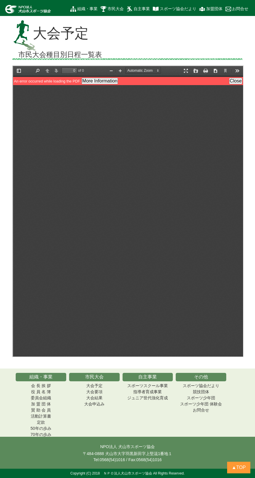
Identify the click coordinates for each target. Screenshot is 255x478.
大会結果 (94, 398)
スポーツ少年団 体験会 (201, 404)
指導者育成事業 (147, 391)
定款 (41, 422)
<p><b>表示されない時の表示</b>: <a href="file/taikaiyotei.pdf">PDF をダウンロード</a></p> (128, 211)
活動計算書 (41, 416)
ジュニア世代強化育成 (147, 398)
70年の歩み (40, 434)
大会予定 (94, 385)
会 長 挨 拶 (41, 385)
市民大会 (112, 9)
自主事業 (138, 9)
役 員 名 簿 (41, 391)
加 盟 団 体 (41, 404)
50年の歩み (40, 428)
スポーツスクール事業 (147, 385)
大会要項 (94, 391)
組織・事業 (84, 9)
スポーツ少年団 (201, 398)
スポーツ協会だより (174, 9)
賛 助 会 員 (41, 410)
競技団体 (201, 391)
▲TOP (239, 467)
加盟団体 (210, 9)
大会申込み (94, 404)
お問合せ (237, 9)
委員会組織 (41, 398)
